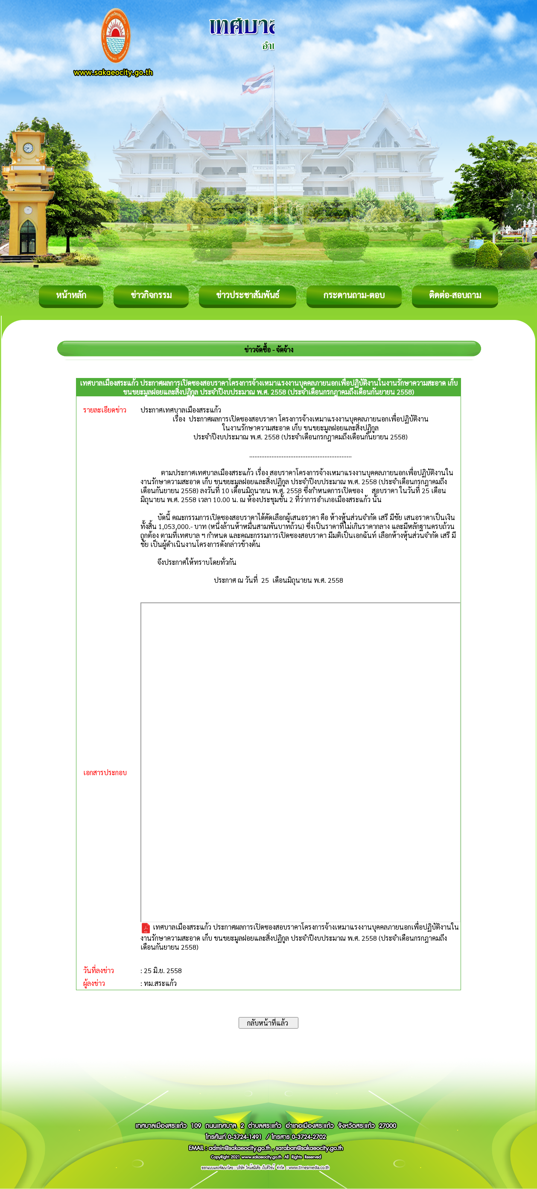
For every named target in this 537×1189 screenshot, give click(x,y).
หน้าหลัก (71, 294)
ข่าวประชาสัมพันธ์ (247, 294)
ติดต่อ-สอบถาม (455, 294)
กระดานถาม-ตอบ (354, 294)
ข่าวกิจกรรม (151, 294)
